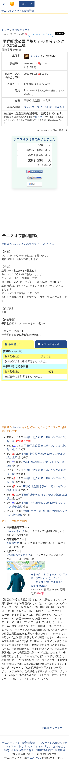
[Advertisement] (23, 20)
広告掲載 (60, 750)
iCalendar (34, 184)
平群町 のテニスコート (54, 728)
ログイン (27, 3)
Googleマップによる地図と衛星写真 (44, 107)
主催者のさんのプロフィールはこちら (27, 244)
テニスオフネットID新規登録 (17, 10)
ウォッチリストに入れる (41, 34)
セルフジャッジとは (39, 746)
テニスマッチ (34, 757)
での (13, 543)
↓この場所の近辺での (19, 555)
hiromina (35, 56)
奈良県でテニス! (21, 30)
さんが (16, 531)
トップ (5, 30)
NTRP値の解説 (44, 750)
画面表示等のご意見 (22, 750)
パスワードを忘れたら (49, 742)
